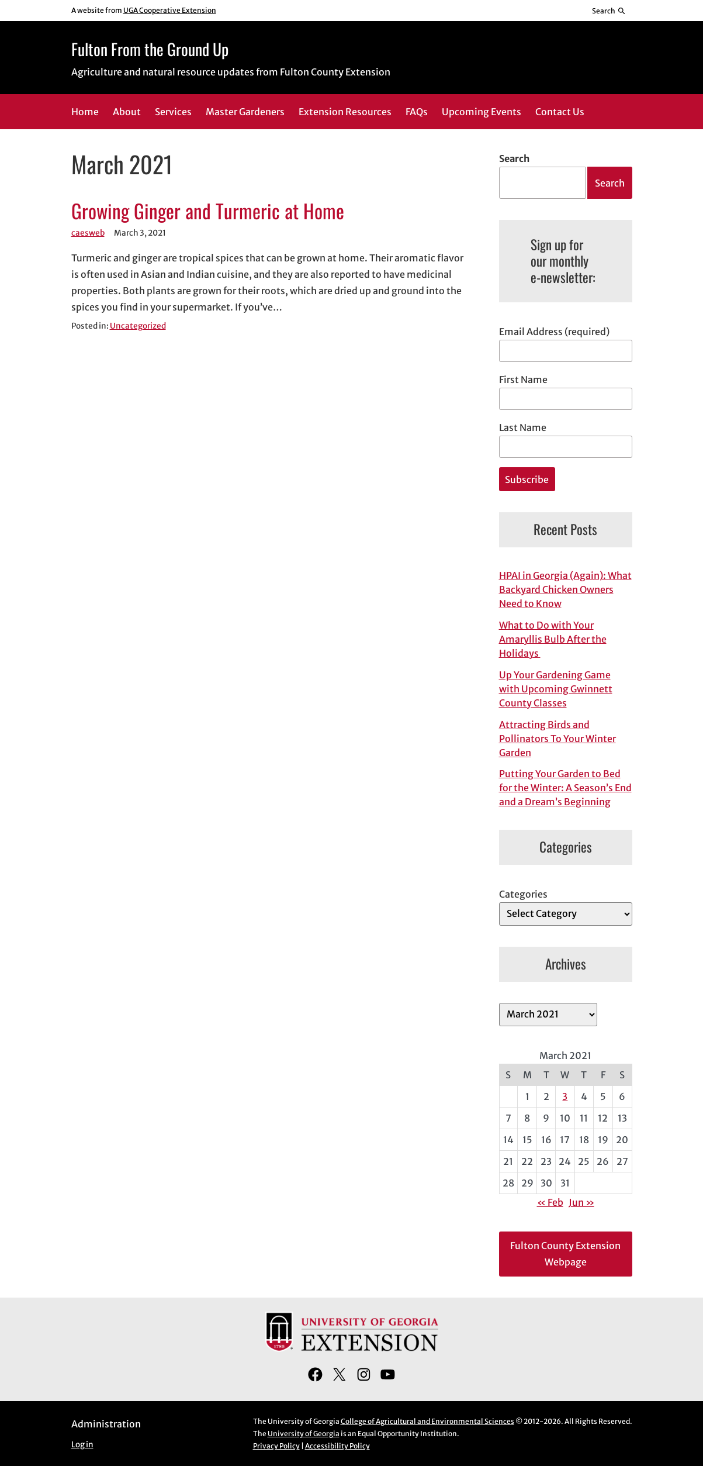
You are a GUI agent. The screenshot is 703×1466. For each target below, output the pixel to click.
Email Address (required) (554, 331)
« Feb (550, 1202)
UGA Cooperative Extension (169, 10)
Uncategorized (138, 326)
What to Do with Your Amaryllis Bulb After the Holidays (553, 639)
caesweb (88, 233)
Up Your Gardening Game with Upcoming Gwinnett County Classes (555, 689)
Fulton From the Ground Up (149, 49)
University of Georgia (304, 1433)
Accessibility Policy (337, 1445)
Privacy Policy (276, 1445)
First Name (523, 379)
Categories (523, 894)
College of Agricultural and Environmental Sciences (427, 1421)
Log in (82, 1445)
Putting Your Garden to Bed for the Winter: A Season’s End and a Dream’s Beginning (565, 788)
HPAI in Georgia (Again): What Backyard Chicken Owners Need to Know (565, 589)
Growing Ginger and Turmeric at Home (207, 211)
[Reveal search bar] (609, 10)
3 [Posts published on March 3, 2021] (564, 1096)
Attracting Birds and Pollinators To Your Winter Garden (557, 738)
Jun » (581, 1202)
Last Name (522, 427)
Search (514, 158)
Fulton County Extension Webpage (565, 1254)
